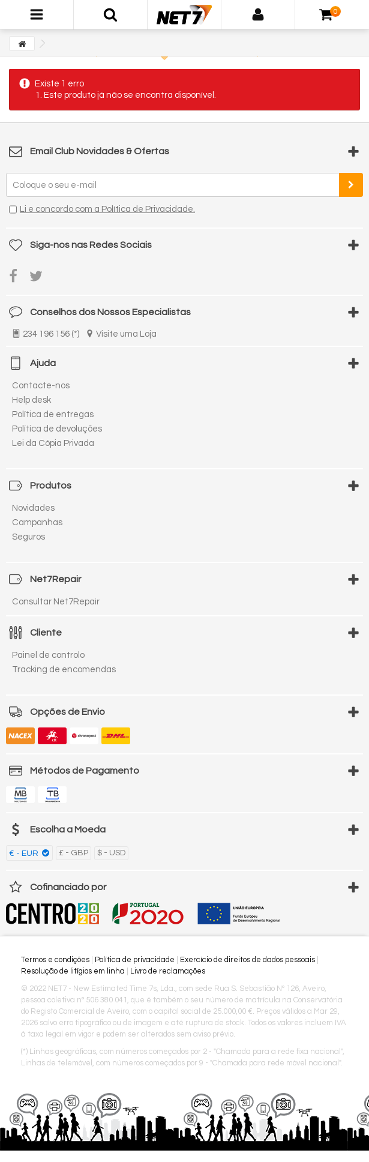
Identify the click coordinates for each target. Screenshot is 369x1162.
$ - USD (111, 853)
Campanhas (37, 522)
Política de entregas (53, 414)
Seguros (28, 536)
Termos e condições (55, 960)
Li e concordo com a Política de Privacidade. (107, 209)
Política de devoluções (57, 428)
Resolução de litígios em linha (73, 971)
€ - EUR (24, 853)
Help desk (31, 400)
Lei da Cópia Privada (53, 443)
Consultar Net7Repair (56, 601)
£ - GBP (73, 853)
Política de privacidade (135, 960)
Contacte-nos (41, 385)
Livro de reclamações (167, 971)
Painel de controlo (48, 655)
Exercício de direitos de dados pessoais (247, 960)
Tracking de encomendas (64, 669)
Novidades (33, 508)
